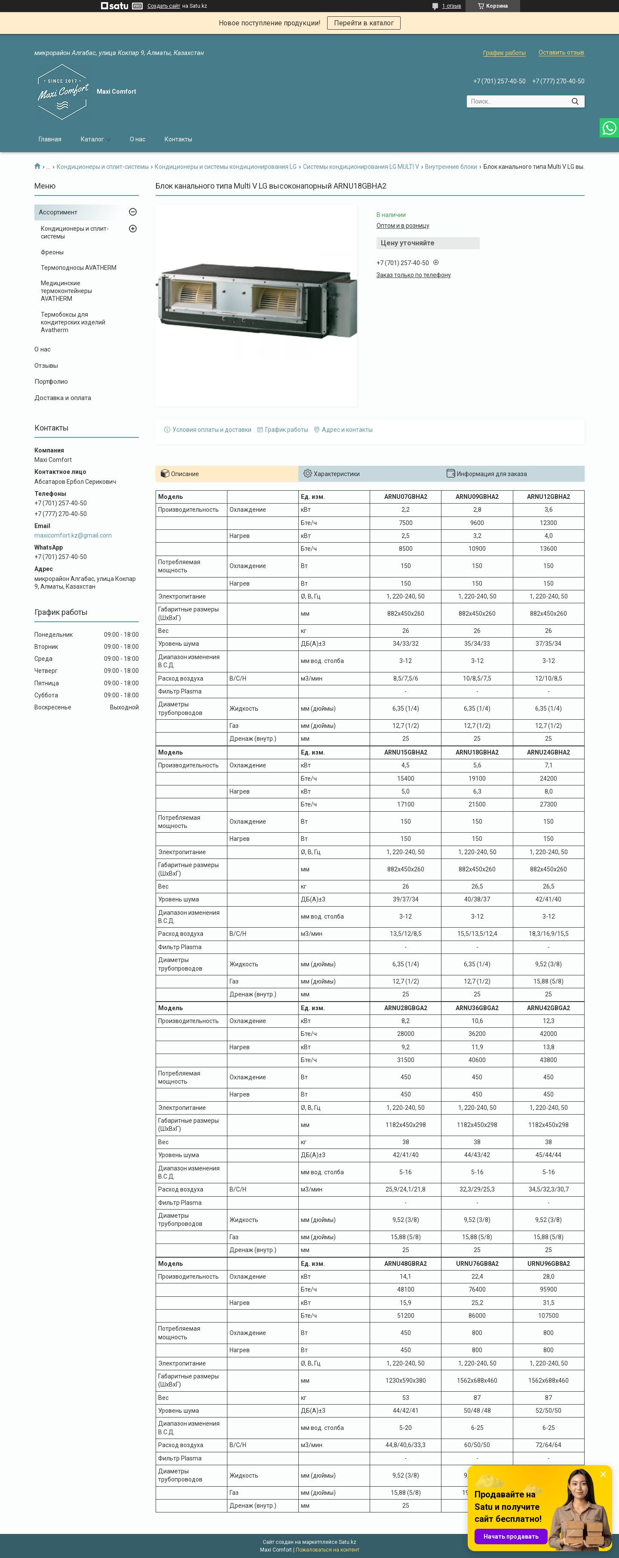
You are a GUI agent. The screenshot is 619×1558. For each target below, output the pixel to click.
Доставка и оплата (62, 398)
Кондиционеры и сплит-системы (103, 166)
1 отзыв (451, 6)
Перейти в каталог (364, 23)
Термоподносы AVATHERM (78, 267)
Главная (50, 139)
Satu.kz (347, 1542)
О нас (137, 139)
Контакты (178, 139)
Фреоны (52, 252)
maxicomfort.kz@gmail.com (73, 535)
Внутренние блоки (451, 166)
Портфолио (51, 381)
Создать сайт (163, 6)
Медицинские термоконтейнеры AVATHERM (66, 291)
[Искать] (575, 101)
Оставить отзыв (561, 52)
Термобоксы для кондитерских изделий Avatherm (73, 322)
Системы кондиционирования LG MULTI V (361, 166)
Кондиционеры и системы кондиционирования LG (226, 166)
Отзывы (46, 366)
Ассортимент (58, 212)
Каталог (92, 139)
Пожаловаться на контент (327, 1550)
